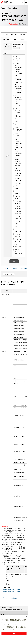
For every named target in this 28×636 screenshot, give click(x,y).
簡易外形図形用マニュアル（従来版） (12, 589)
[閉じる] (26, 617)
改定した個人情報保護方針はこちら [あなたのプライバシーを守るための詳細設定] (18, 622)
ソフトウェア (14, 39)
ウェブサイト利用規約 (9, 629)
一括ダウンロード (9, 274)
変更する (16, 48)
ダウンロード (11, 607)
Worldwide (22, 2)
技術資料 (22, 35)
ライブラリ (23, 39)
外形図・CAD (5, 39)
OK (14, 633)
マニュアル (14, 35)
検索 (14, 261)
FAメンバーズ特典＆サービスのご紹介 (17, 269)
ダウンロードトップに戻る (9, 598)
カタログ (5, 35)
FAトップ (3, 607)
